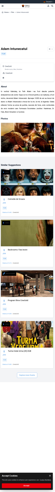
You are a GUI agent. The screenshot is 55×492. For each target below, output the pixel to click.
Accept (26, 486)
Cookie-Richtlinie (45, 480)
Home (6, 12)
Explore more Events (27, 375)
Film (12, 12)
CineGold (8, 66)
